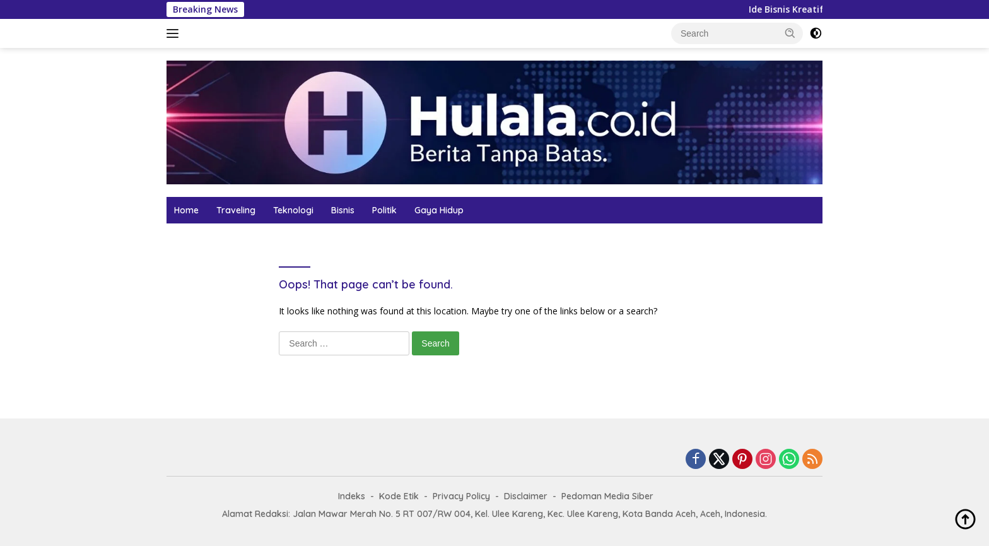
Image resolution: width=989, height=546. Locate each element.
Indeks (351, 496)
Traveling (235, 210)
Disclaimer (525, 496)
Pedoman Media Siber (607, 496)
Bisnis (342, 210)
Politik (384, 210)
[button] (790, 33)
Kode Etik (399, 496)
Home (186, 210)
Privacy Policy (461, 496)
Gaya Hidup (439, 210)
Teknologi (293, 210)
